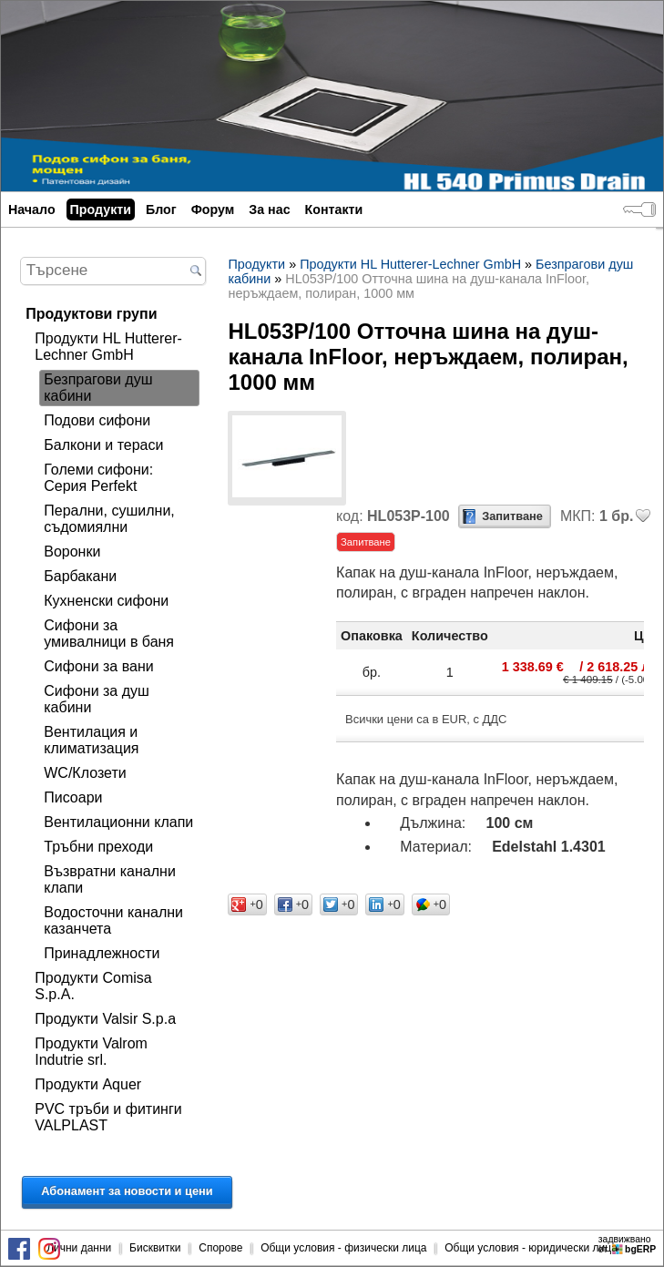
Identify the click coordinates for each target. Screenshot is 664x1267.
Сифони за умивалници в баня (109, 633)
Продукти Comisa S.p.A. (93, 986)
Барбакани (80, 576)
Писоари (73, 797)
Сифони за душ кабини (96, 699)
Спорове (220, 1247)
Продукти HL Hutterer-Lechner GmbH (108, 347)
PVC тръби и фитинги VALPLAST (108, 1117)
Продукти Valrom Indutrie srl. (91, 1052)
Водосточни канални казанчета (113, 920)
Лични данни (78, 1247)
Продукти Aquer (88, 1084)
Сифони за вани (98, 666)
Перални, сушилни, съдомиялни (109, 519)
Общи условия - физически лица (343, 1247)
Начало (32, 209)
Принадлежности (101, 953)
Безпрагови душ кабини (98, 388)
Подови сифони (97, 420)
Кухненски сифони (106, 600)
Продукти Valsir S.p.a (105, 1019)
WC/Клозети (85, 773)
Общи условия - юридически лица (531, 1247)
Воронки (72, 551)
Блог (161, 209)
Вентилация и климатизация (91, 740)
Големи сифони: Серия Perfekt (98, 478)
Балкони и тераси (103, 445)
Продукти (100, 209)
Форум (213, 209)
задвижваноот (628, 1244)
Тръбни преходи (98, 846)
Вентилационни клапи (118, 822)
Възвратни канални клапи (110, 879)
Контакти (334, 209)
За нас (269, 209)
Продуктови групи (91, 314)
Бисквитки (154, 1247)
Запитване (512, 516)
